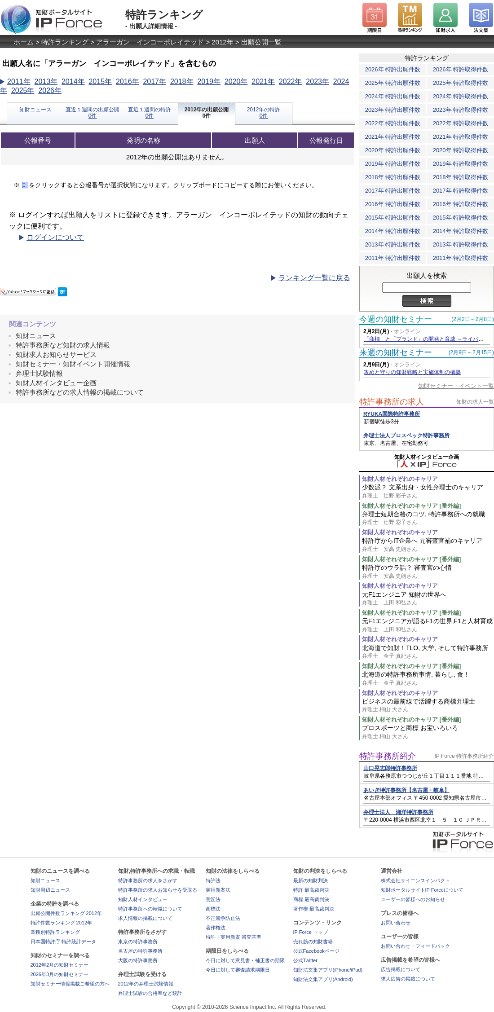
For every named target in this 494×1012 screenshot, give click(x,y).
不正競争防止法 (223, 918)
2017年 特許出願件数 (393, 190)
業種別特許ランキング (55, 932)
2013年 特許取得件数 (461, 244)
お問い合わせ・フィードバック (415, 946)
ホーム (23, 42)
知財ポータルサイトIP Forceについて (422, 890)
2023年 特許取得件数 (461, 109)
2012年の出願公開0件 (207, 112)
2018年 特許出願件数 (393, 177)
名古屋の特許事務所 (140, 951)
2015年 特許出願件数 (393, 217)
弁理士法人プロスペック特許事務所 (406, 435)
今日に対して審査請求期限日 (238, 969)
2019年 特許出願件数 (393, 163)
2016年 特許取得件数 (461, 204)
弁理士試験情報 (39, 373)
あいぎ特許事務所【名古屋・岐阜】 (406, 790)
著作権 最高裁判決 (313, 908)
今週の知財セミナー (395, 319)
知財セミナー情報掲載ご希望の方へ (70, 983)
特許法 (213, 880)
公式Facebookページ (316, 951)
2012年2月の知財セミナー (60, 965)
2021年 (263, 81)
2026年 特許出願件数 (393, 69)
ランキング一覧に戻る (314, 278)
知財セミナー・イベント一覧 (456, 386)
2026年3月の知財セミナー (60, 974)
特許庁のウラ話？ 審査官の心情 (428, 572)
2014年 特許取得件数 (461, 231)
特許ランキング (64, 42)
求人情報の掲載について (145, 918)
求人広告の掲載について (408, 978)
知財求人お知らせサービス (56, 354)
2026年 (50, 90)
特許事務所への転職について (150, 908)
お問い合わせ (395, 922)
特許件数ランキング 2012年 (62, 922)
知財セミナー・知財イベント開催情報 (73, 364)
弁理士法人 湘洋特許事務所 (398, 812)
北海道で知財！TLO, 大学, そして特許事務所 (428, 652)
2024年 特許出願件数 (393, 96)
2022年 (290, 81)
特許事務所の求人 (391, 401)
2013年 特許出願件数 (393, 244)
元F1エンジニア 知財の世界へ (428, 599)
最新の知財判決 (310, 880)
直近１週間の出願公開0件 (92, 112)
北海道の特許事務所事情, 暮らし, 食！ (428, 678)
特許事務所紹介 (387, 756)
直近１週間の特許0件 (149, 112)
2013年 (45, 81)
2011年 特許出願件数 (393, 258)
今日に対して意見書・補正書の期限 (245, 960)
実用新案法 (218, 890)
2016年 (127, 81)
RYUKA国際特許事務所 (391, 414)
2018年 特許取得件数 (461, 177)
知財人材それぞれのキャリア (400, 478)
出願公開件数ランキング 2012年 (66, 913)
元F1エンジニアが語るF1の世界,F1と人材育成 (428, 625)
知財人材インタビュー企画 (56, 383)
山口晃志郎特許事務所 (390, 768)
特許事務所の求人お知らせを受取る (157, 890)
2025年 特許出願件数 (393, 82)
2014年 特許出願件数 (393, 231)
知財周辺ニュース (50, 890)
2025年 (23, 90)
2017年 (154, 81)
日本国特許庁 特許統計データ (63, 941)
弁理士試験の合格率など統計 (150, 993)
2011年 (19, 81)
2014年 (73, 81)
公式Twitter (305, 960)
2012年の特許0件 (264, 112)
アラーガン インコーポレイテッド (150, 42)
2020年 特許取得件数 (461, 150)
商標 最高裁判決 (311, 899)
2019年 (209, 81)
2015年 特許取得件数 (461, 217)
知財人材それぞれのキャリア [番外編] (411, 505)
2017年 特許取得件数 (461, 190)
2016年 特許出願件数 (393, 204)
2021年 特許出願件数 (393, 136)
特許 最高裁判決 (311, 890)
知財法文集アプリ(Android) (323, 979)
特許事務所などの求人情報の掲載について (80, 392)
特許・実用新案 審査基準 (233, 937)
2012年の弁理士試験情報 (145, 983)
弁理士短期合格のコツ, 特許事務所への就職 (428, 518)
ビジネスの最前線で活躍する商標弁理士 (428, 705)
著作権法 (215, 927)
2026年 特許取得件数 (461, 69)
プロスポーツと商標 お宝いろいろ (428, 732)
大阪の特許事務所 (138, 960)
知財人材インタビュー (143, 899)
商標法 (213, 908)
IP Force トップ (310, 932)
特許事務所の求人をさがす (147, 880)
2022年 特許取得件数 (461, 123)
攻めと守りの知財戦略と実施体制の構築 (412, 372)
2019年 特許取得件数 (461, 163)
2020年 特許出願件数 (393, 150)
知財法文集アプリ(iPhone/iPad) (328, 969)
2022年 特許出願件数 (393, 123)
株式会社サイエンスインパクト (415, 880)
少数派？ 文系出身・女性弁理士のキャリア (428, 491)
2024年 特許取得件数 (461, 96)
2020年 (236, 81)
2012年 (222, 42)
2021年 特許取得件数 (461, 136)
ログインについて (55, 237)
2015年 (100, 81)
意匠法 (213, 899)
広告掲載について (400, 969)
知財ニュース (35, 109)
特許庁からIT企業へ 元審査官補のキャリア (428, 545)
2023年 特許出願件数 (393, 109)
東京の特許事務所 (138, 941)
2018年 (182, 81)
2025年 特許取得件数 (461, 82)
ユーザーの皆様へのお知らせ (413, 899)
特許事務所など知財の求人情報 (63, 345)
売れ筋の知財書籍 (313, 941)
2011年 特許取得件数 (461, 258)
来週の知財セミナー (395, 352)
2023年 (317, 81)
